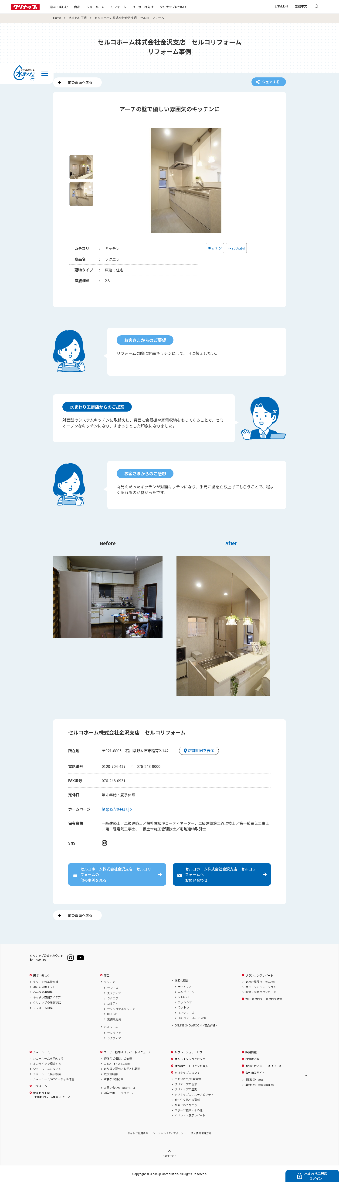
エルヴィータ (186, 992)
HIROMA (112, 1014)
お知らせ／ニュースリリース (263, 1066)
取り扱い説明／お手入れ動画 (122, 1069)
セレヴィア (114, 1033)
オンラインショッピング (190, 1059)
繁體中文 (301, 6)
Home (57, 18)
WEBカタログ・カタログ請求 (263, 999)
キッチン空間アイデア (47, 997)
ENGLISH (281, 6)
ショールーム (95, 6)
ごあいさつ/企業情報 (188, 1079)
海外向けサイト (255, 1073)
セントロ (112, 988)
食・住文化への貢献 (187, 1100)
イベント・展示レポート (190, 1115)
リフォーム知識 (43, 1008)
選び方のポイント (44, 987)
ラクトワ (183, 1007)
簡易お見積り (260, 982)
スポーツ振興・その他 (189, 1110)
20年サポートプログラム (119, 1093)
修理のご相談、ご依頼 (118, 1058)
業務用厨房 (114, 1019)
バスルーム (111, 1027)
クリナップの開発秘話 (47, 1002)
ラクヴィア (114, 1038)
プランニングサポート (259, 975)
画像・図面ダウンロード (260, 992)
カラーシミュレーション (260, 987)
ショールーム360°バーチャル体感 (53, 1079)
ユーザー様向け (142, 6)
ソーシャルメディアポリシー (169, 1133)
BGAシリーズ (186, 1013)
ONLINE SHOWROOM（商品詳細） (196, 1025)
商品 (106, 975)
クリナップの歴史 (186, 1089)
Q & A (118, 1063)
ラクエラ (112, 998)
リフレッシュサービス (189, 1052)
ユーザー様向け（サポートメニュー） (127, 1052)
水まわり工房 (78, 18)
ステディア (114, 993)
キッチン (109, 982)
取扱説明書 (111, 1074)
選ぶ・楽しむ (59, 6)
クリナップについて (173, 6)
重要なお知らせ (113, 1079)
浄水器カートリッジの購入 (191, 1066)
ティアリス (185, 986)
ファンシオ (185, 1002)
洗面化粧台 (182, 980)
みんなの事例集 (43, 992)
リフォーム (118, 6)
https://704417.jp (117, 809)
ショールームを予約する (48, 1058)
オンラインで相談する (47, 1063)
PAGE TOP (169, 1156)
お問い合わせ (121, 1087)
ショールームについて (47, 1069)
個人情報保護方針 (201, 1133)
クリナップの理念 (186, 1084)
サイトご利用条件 (138, 1133)
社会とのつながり (186, 1105)
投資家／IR (252, 1059)
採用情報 (251, 1052)
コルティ (112, 1003)
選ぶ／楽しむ (41, 975)
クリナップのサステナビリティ (194, 1094)
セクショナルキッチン (121, 1009)
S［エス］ (184, 997)
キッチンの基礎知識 (45, 982)
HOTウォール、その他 (192, 1018)
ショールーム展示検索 (47, 1074)
